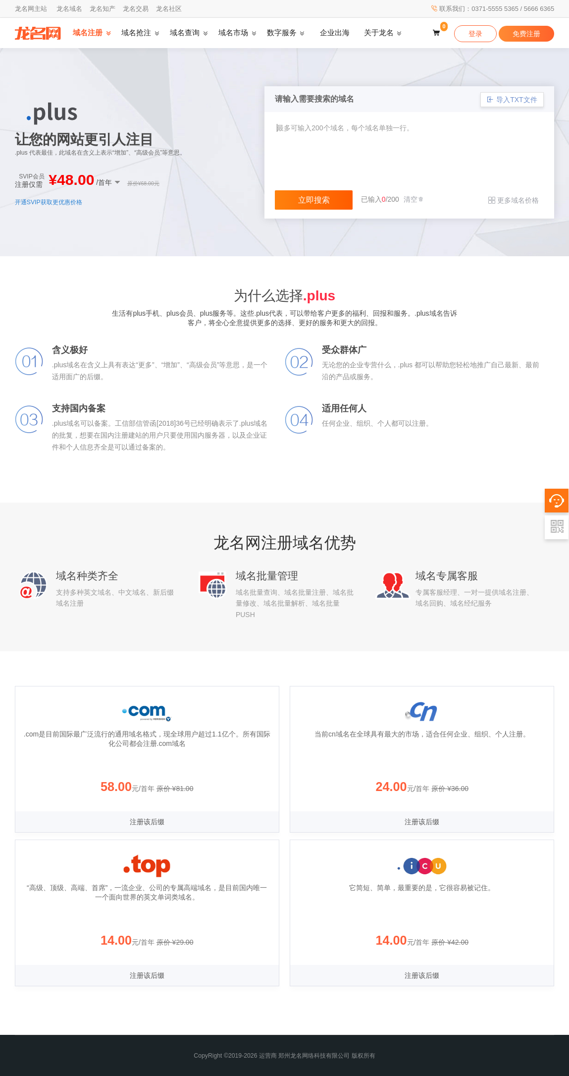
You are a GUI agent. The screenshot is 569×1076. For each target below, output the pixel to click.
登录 (475, 34)
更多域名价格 (513, 200)
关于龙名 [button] (379, 33)
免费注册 (526, 34)
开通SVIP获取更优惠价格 (48, 202)
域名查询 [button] (185, 33)
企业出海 (335, 33)
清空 (414, 199)
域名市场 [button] (233, 33)
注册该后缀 (147, 822)
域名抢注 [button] (136, 33)
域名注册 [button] (88, 33)
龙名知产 (102, 8)
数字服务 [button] (282, 33)
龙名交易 (136, 8)
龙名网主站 (31, 8)
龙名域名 (69, 8)
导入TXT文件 (512, 100)
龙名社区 (169, 8)
